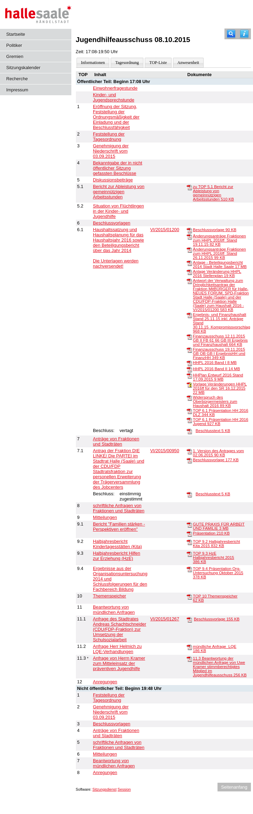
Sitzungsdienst (105, 789)
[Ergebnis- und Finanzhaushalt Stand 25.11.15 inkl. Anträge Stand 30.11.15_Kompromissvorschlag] (189, 315)
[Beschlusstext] (189, 431)
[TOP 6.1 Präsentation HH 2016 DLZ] (189, 411)
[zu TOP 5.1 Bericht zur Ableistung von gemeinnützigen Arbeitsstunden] (189, 187)
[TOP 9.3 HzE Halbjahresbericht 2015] (189, 554)
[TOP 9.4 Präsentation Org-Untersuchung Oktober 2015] (189, 569)
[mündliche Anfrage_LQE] (189, 647)
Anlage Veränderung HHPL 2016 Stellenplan (217, 273)
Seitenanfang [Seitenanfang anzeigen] (234, 787)
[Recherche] (231, 34)
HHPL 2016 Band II (216, 369)
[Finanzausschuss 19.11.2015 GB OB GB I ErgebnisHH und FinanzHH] (189, 350)
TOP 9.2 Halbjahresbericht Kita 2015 (216, 543)
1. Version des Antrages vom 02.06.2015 (218, 453)
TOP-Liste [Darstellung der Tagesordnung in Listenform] (158, 62)
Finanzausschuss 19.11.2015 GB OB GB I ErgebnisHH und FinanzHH (219, 353)
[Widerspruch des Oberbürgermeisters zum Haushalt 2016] (189, 398)
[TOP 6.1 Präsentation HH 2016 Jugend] (189, 420)
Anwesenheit (188, 62)
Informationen (93, 62)
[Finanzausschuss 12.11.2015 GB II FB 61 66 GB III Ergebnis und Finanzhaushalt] (189, 336)
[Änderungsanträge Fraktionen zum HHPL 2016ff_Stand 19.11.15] (189, 236)
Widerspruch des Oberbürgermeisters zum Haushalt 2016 (215, 401)
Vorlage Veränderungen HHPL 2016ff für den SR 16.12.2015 (220, 388)
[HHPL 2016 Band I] (189, 363)
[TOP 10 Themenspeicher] (189, 596)
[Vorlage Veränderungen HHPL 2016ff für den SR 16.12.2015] (189, 384)
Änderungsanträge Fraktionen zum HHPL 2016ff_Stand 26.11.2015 (219, 253)
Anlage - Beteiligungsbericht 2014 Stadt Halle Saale (219, 264)
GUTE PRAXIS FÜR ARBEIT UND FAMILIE (218, 526)
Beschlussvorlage (214, 230)
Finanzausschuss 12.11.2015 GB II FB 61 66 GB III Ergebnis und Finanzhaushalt (220, 340)
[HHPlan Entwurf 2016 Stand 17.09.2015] (189, 375)
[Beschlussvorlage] (189, 230)
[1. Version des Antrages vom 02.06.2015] (189, 451)
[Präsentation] (189, 533)
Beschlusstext (213, 431)
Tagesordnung (127, 62)
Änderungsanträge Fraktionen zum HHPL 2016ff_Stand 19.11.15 (219, 240)
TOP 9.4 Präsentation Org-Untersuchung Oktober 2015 (218, 573)
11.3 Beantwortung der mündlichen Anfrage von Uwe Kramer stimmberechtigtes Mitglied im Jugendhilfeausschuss (219, 666)
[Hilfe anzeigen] (244, 34)
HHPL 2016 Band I (215, 362)
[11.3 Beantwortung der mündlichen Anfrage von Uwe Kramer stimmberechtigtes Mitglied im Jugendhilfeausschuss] (189, 659)
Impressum (17, 89)
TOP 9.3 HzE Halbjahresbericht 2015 (213, 557)
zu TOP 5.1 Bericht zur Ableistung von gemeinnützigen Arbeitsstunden (213, 193)
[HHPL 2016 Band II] (189, 369)
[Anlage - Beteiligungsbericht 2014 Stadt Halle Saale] (189, 263)
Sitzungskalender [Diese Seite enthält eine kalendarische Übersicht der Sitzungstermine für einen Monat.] (23, 67)
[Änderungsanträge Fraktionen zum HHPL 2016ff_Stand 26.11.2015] (189, 249)
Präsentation (211, 533)
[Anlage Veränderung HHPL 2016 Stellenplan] (189, 272)
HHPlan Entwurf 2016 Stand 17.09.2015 (218, 377)
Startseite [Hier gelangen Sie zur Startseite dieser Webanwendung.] (15, 34)
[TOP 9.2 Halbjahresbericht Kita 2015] (189, 542)
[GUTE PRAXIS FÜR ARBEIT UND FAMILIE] (189, 524)
